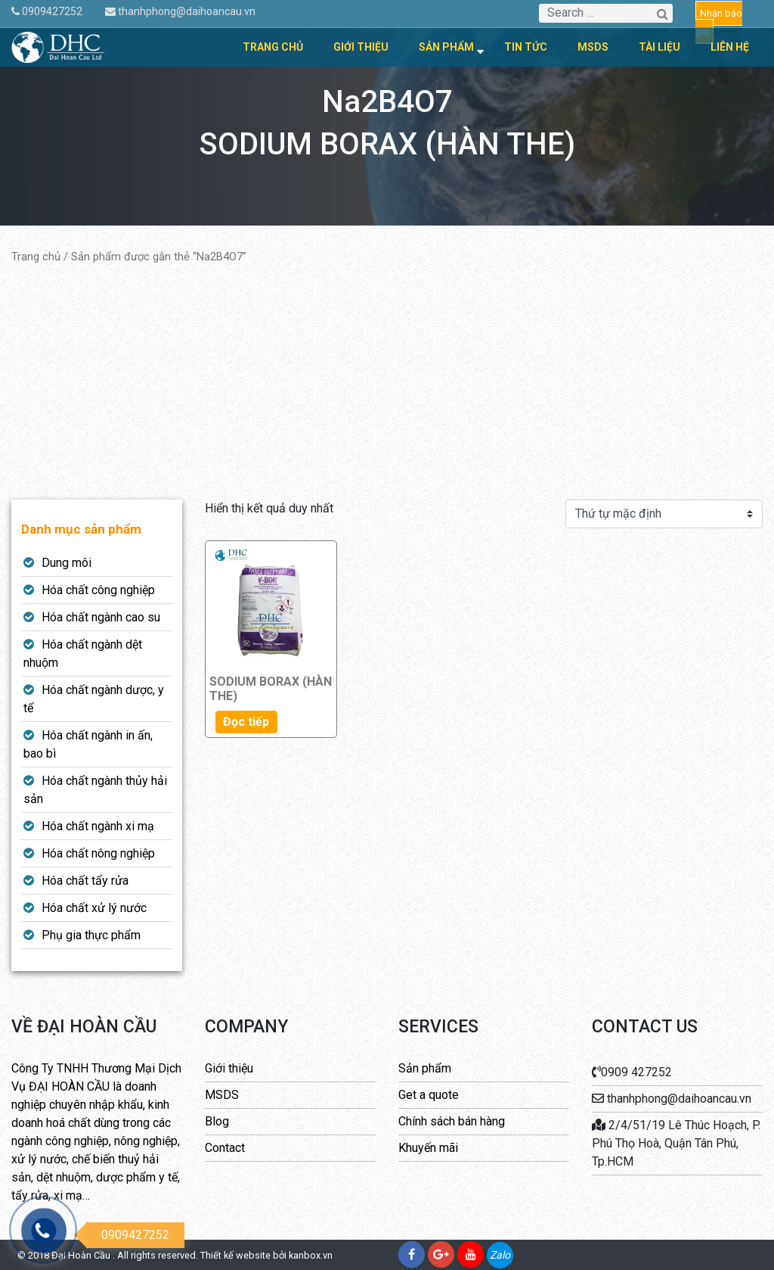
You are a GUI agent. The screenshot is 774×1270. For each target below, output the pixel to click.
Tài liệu (659, 47)
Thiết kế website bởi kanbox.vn (266, 1255)
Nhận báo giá (718, 22)
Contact (225, 1148)
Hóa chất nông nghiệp (98, 853)
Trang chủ (273, 47)
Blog (217, 1121)
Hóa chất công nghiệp (98, 590)
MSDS (592, 47)
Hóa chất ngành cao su (101, 617)
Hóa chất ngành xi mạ (98, 826)
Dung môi (66, 563)
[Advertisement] (387, 382)
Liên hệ (730, 47)
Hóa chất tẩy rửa (85, 880)
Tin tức (525, 47)
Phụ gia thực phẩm (91, 935)
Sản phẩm (446, 47)
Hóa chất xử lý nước (94, 908)
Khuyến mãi (428, 1148)
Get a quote (428, 1095)
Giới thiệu (361, 47)
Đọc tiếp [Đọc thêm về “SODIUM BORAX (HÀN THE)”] (246, 721)
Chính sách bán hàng (451, 1121)
